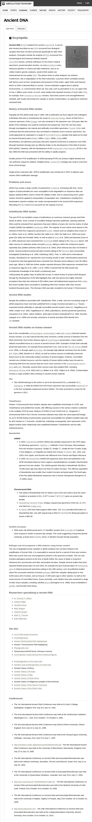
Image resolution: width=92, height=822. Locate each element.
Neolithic (38, 537)
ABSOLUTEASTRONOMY (19, 4)
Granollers (69, 530)
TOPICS (13, 10)
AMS (64, 509)
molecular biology (57, 118)
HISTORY (61, 10)
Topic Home (10, 29)
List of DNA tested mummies (26, 634)
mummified (13, 62)
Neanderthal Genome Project (31, 503)
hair (41, 370)
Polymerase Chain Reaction (64, 148)
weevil (48, 244)
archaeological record (75, 364)
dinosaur (38, 95)
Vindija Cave (36, 506)
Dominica (48, 241)
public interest (66, 333)
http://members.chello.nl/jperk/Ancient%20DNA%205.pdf (37, 745)
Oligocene (74, 241)
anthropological (35, 333)
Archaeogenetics (21, 638)
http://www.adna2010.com (25, 809)
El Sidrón (68, 452)
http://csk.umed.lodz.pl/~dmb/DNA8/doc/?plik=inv (34, 782)
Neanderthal (31, 442)
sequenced (80, 386)
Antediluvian (38, 227)
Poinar (56, 237)
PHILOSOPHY (83, 10)
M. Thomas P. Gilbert (23, 598)
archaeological (49, 333)
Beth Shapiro (19, 608)
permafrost (51, 65)
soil (10, 321)
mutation (54, 188)
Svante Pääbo (75, 128)
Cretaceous (29, 95)
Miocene (65, 251)
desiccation (38, 350)
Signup (79, 3)
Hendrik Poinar (20, 605)
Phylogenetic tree (21, 648)
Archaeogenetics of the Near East (28, 661)
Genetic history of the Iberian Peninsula (30, 685)
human (58, 135)
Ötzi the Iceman (74, 347)
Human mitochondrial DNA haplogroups (30, 641)
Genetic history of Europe (24, 671)
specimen (49, 45)
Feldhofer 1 (44, 445)
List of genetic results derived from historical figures (35, 655)
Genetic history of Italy (23, 675)
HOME (5, 10)
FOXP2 (62, 496)
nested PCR (56, 162)
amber (49, 231)
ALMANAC (23, 10)
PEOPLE (52, 10)
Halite (84, 281)
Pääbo (34, 138)
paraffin (12, 586)
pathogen (47, 572)
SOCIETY (71, 10)
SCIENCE (33, 10)
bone (11, 367)
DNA (25, 45)
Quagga (34, 121)
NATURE (42, 10)
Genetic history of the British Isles (28, 688)
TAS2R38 (64, 513)
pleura (47, 582)
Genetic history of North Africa (26, 678)
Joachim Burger (20, 612)
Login (87, 3)
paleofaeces (14, 370)
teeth (19, 367)
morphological (53, 340)
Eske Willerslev (20, 619)
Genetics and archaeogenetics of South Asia (32, 665)
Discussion (21, 29)
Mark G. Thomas (21, 615)
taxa (75, 304)
